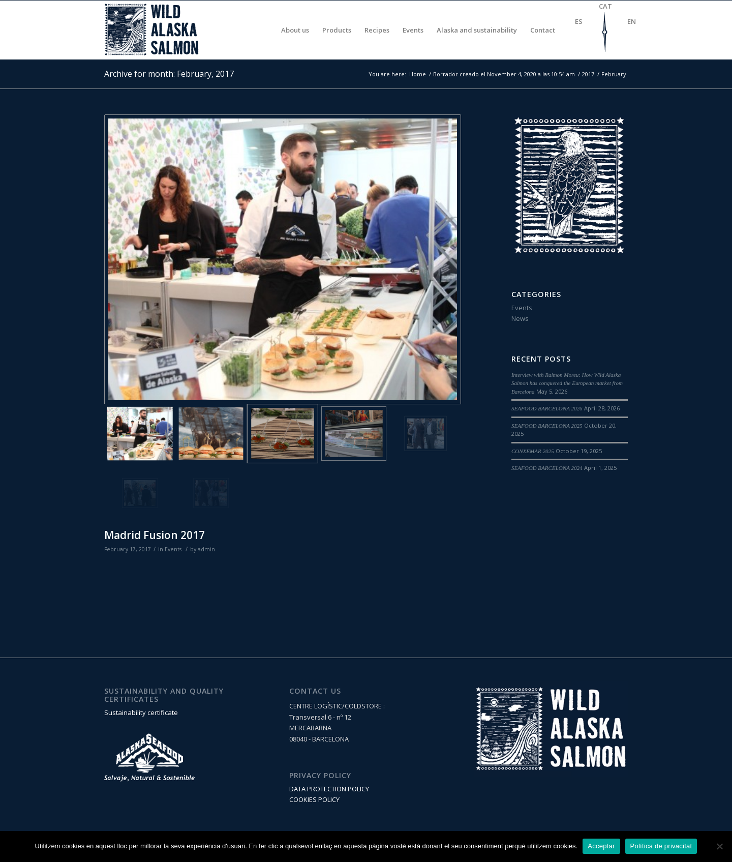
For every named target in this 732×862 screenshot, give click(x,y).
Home (417, 74)
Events (173, 549)
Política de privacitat (661, 846)
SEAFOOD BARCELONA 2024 (547, 468)
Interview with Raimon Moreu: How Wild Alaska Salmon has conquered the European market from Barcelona (567, 383)
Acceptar (601, 846)
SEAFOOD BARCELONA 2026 (547, 408)
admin (206, 549)
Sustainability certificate (141, 712)
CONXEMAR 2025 (532, 451)
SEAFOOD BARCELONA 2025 (547, 426)
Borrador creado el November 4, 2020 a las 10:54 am (504, 74)
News (520, 318)
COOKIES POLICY (314, 799)
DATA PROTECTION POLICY (329, 788)
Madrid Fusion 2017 (154, 535)
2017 (588, 74)
